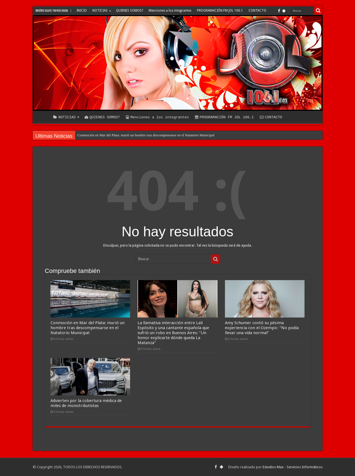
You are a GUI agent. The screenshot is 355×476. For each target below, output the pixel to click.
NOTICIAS (100, 10)
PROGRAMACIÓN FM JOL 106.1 (220, 10)
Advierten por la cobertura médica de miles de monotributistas (86, 403)
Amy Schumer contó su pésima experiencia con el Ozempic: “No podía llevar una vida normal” (262, 327)
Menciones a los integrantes (170, 10)
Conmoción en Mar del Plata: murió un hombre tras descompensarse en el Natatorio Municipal (145, 135)
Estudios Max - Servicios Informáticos (293, 467)
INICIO (82, 10)
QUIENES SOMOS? (129, 10)
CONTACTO (257, 10)
